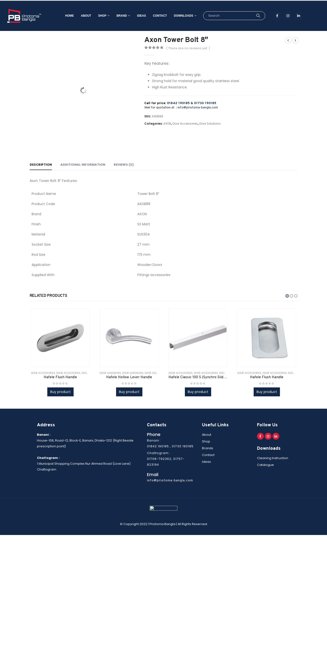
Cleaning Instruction (272, 458)
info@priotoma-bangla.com (198, 108)
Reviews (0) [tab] (124, 164)
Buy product (60, 391)
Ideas (134, 15)
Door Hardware (110, 373)
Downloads (176, 15)
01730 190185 (205, 103)
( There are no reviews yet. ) (188, 48)
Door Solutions (210, 123)
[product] (60, 338)
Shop (95, 15)
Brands (207, 448)
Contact (153, 15)
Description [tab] (41, 164)
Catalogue (265, 465)
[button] (287, 296)
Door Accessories (185, 123)
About (79, 15)
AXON (167, 123)
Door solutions (155, 373)
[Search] (251, 16)
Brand (114, 15)
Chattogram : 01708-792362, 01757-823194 (166, 459)
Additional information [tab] (82, 164)
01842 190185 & (180, 103)
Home (62, 15)
